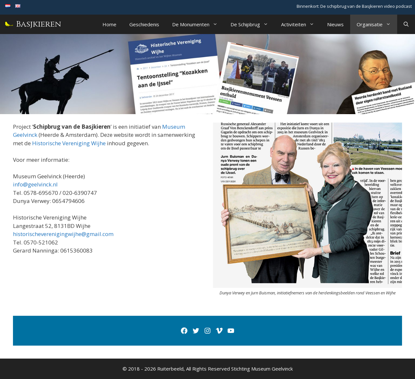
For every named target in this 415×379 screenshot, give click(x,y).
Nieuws (335, 24)
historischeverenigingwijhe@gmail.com (63, 234)
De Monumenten (198, 24)
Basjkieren (38, 24)
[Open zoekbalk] (406, 24)
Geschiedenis (144, 24)
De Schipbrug (253, 24)
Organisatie (377, 24)
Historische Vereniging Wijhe (69, 143)
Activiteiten (301, 24)
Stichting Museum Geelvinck (262, 368)
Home (109, 24)
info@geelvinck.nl (35, 184)
